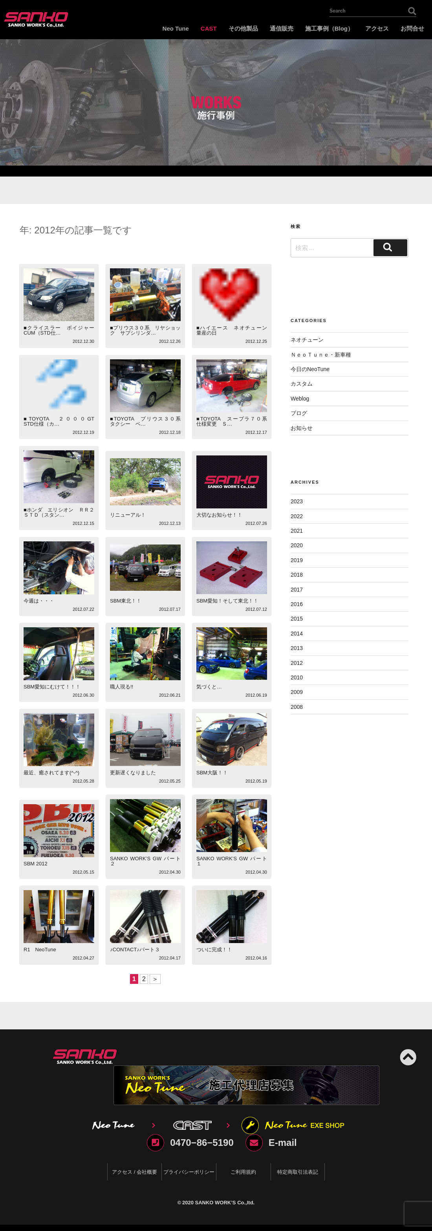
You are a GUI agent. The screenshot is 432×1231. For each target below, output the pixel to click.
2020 (297, 545)
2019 (297, 560)
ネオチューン (307, 340)
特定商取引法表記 (297, 1172)
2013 (297, 648)
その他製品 (243, 28)
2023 (297, 501)
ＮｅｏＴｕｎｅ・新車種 (321, 354)
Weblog (300, 398)
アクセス (377, 28)
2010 (297, 677)
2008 (297, 707)
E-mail (283, 1142)
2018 (297, 575)
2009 (297, 692)
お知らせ (302, 428)
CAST (209, 28)
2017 (297, 589)
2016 (297, 604)
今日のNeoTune (310, 369)
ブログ (299, 413)
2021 (297, 531)
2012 (297, 663)
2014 (297, 633)
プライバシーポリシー (188, 1172)
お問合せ (412, 28)
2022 (297, 516)
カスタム (302, 384)
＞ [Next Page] (155, 979)
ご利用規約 (243, 1172)
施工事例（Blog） (329, 28)
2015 (297, 619)
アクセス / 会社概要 (134, 1172)
